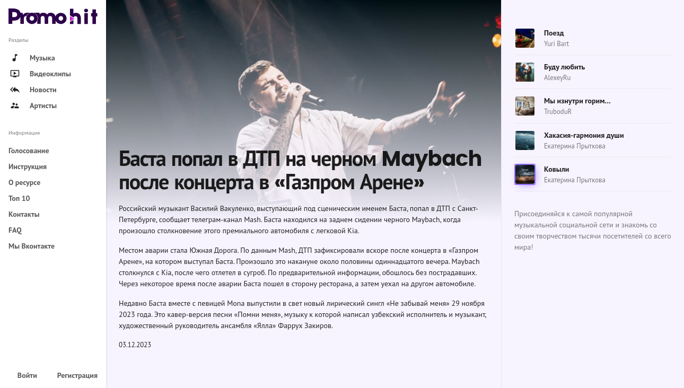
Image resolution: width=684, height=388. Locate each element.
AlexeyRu (557, 77)
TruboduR (558, 111)
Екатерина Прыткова (575, 146)
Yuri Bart (556, 43)
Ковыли (556, 169)
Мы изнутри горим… (577, 100)
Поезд (554, 33)
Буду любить (564, 67)
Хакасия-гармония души (584, 135)
